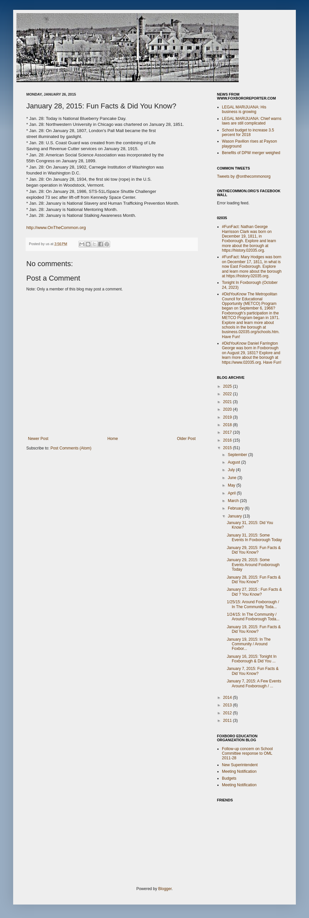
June (232, 477)
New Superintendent (240, 765)
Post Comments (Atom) (70, 448)
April (232, 493)
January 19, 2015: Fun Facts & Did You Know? (254, 629)
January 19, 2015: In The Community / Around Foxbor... (249, 644)
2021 (228, 402)
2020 (228, 409)
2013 (228, 705)
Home (112, 438)
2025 (228, 386)
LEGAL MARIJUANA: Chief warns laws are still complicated (251, 121)
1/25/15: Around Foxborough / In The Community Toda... (253, 604)
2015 (228, 448)
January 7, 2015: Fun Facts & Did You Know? (252, 671)
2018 (228, 425)
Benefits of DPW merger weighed (251, 152)
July (232, 470)
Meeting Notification (239, 771)
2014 (228, 697)
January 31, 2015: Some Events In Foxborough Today (254, 537)
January (235, 516)
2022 (228, 394)
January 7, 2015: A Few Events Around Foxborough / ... (254, 683)
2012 (228, 713)
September (238, 454)
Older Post (186, 438)
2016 (228, 440)
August (234, 462)
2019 (228, 417)
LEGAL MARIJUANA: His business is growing (244, 109)
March (234, 500)
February (236, 508)
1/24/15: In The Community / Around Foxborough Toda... (253, 616)
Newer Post (38, 438)
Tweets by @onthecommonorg (244, 176)
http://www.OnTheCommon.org (56, 227)
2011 (228, 720)
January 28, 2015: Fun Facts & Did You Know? (254, 579)
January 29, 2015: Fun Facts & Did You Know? (254, 550)
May (232, 485)
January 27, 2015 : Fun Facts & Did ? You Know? (254, 591)
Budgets (229, 778)
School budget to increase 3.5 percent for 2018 (248, 132)
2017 (228, 432)
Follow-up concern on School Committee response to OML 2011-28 (247, 753)
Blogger (165, 888)
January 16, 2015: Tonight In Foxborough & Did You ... (251, 658)
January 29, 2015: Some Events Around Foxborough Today (253, 565)
